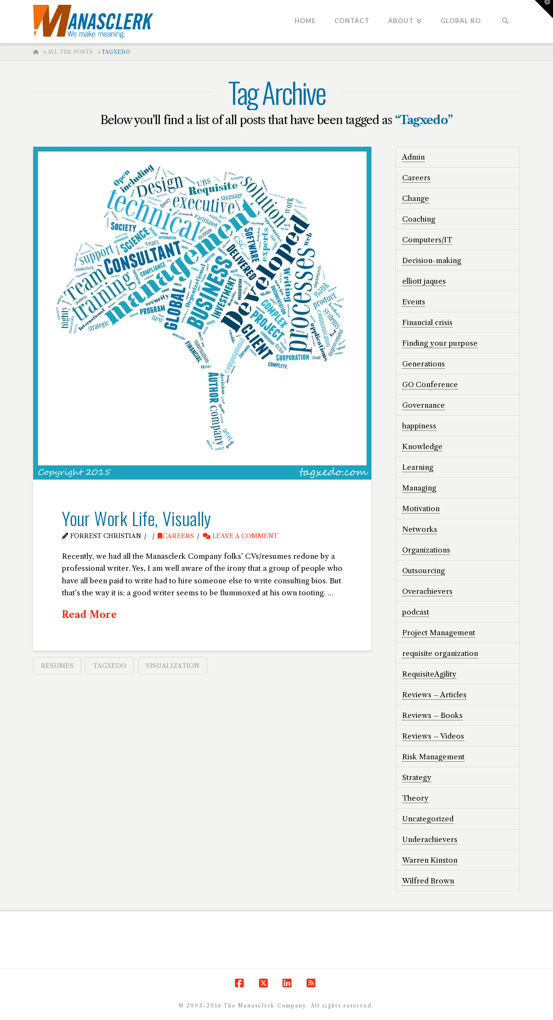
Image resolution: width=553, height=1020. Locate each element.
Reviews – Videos (433, 736)
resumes (57, 665)
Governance (423, 405)
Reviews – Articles (434, 694)
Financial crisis (427, 322)
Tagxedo (109, 665)
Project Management (438, 632)
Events (413, 301)
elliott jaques (424, 281)
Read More (89, 614)
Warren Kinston (429, 860)
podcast (415, 612)
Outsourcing (423, 570)
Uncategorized (428, 818)
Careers (176, 536)
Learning (417, 467)
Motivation (421, 508)
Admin (413, 157)
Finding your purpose (440, 343)
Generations (423, 363)
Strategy (416, 777)
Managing (419, 487)
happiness (419, 425)
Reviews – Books (432, 715)
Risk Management (433, 756)
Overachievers (427, 591)
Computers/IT (427, 239)
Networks (419, 529)
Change (415, 198)
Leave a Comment (240, 536)
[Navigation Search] (504, 21)
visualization (172, 665)
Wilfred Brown (428, 880)
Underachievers (429, 839)
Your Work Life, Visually (136, 517)
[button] (544, 9)
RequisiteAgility (429, 674)
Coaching (418, 219)
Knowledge (422, 446)
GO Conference (430, 384)
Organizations (426, 549)
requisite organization (440, 653)
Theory (415, 798)
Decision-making (431, 260)
